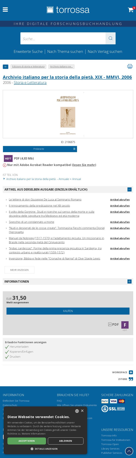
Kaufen (68, 311)
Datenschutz (10, 405)
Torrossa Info (109, 435)
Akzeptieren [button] (27, 440)
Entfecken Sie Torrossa (16, 400)
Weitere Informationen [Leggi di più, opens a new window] (33, 433)
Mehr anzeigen (19, 270)
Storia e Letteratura (30, 82)
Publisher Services (111, 452)
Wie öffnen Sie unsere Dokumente (77, 405)
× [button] (82, 411)
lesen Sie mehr (84, 165)
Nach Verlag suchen (105, 51)
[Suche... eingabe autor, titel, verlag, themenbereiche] (68, 38)
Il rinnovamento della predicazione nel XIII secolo (39, 205)
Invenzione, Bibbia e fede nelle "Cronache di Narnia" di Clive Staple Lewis (54, 258)
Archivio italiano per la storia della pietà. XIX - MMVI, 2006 (67, 77)
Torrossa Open (110, 444)
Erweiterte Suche (28, 51)
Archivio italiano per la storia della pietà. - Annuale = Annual (42, 179)
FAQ (59, 400)
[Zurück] (5, 67)
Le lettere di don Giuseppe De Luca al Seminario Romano (45, 199)
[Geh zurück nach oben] (129, 451)
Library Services (110, 448)
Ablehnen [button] (65, 440)
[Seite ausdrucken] (130, 66)
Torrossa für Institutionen (115, 440)
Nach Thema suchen (65, 51)
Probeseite (54, 149)
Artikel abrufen (120, 199)
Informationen (16, 281)
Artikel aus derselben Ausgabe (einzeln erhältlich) (45, 189)
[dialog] (45, 430)
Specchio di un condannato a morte (31, 222)
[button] (111, 38)
